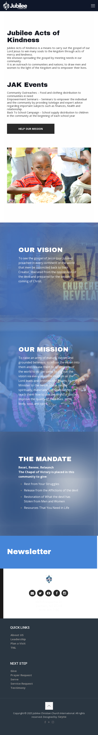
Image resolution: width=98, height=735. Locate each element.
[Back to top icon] (49, 706)
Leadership (18, 639)
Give (14, 671)
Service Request (22, 683)
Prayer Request (21, 675)
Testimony (18, 688)
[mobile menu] (93, 5)
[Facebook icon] (45, 722)
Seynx (62, 717)
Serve (14, 679)
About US (17, 635)
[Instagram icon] (52, 722)
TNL (13, 647)
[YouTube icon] (49, 722)
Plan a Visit (18, 643)
